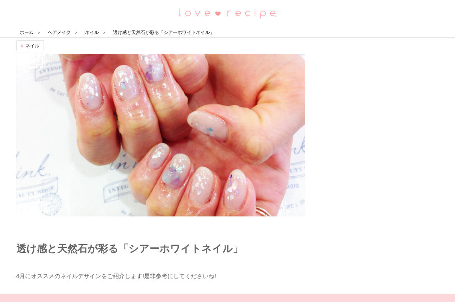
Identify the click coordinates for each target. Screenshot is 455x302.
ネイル (32, 45)
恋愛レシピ (228, 12)
